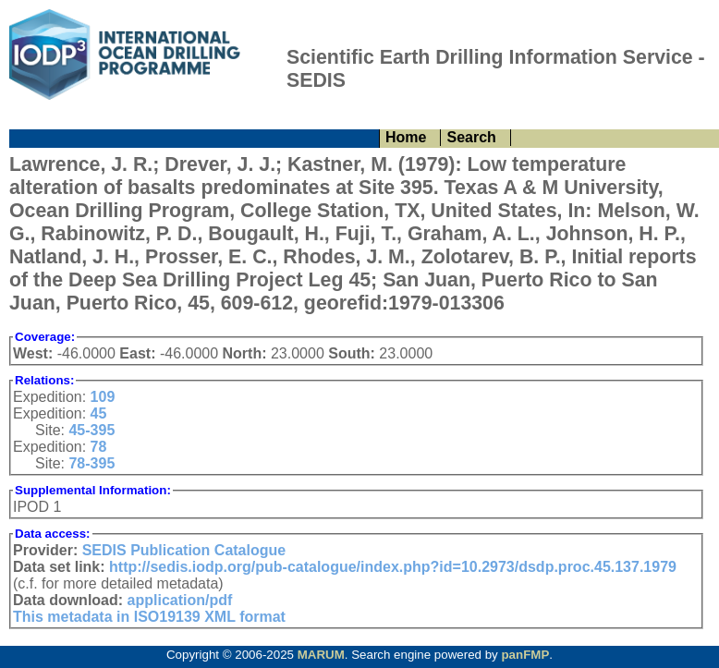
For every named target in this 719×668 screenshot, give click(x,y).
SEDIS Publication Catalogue (184, 550)
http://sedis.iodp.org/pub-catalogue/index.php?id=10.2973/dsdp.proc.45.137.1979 (392, 567)
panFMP (525, 655)
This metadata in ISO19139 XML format (149, 617)
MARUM (321, 655)
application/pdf (180, 600)
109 (103, 397)
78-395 (91, 463)
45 (99, 413)
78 (99, 447)
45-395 (91, 430)
